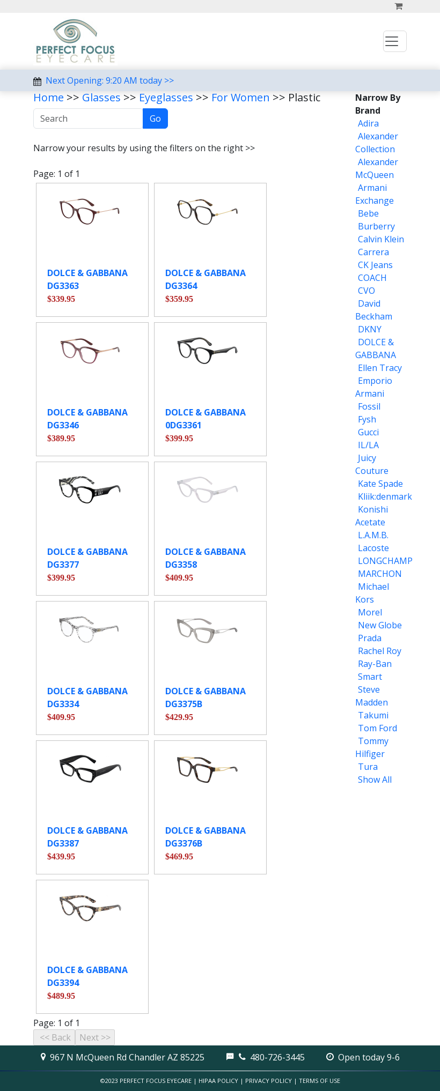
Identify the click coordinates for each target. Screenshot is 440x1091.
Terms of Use (319, 1081)
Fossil (369, 406)
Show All (375, 779)
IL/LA (368, 445)
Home (48, 97)
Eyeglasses (166, 97)
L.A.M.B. (373, 535)
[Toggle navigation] (395, 41)
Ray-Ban (375, 664)
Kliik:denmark (385, 496)
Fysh (367, 419)
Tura (368, 767)
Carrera (373, 252)
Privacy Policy (268, 1081)
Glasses (101, 97)
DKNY (370, 329)
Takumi (373, 715)
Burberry (376, 226)
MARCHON (380, 574)
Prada (370, 638)
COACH (372, 278)
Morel (370, 612)
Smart (370, 676)
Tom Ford (377, 728)
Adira (368, 123)
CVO (366, 290)
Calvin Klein (381, 239)
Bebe (368, 213)
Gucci (368, 432)
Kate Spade (380, 483)
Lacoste (373, 548)
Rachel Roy (379, 651)
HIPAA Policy (218, 1081)
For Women (240, 97)
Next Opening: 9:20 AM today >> (110, 80)
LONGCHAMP (385, 561)
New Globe (380, 625)
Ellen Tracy (380, 368)
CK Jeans (375, 265)
